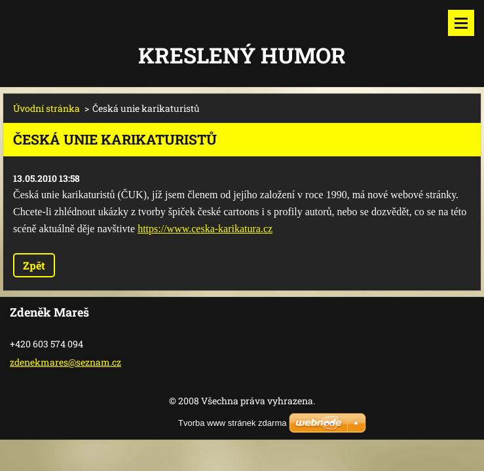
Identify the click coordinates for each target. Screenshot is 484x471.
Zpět (34, 265)
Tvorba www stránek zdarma (232, 423)
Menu (461, 23)
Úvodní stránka (46, 108)
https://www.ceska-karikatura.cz (205, 228)
